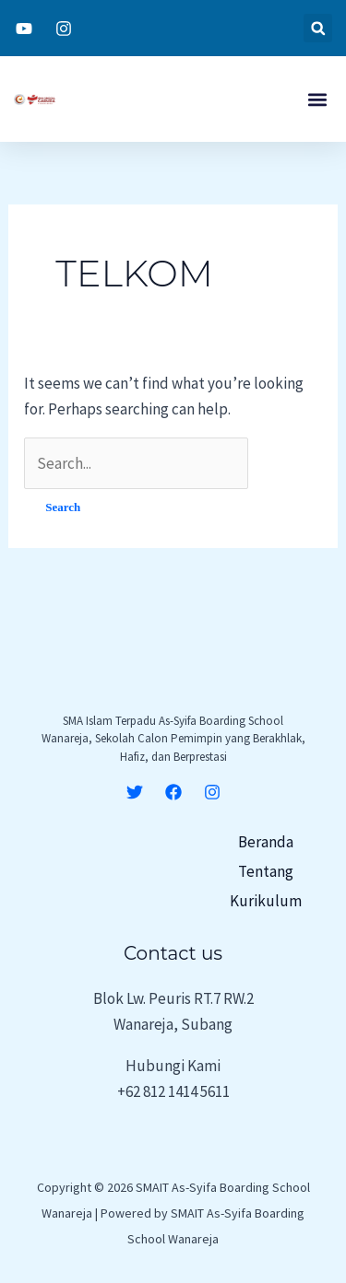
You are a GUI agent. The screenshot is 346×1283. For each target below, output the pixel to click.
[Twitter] (134, 792)
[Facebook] (173, 792)
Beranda (265, 842)
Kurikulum (266, 901)
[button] (318, 28)
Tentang (265, 871)
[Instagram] (212, 792)
